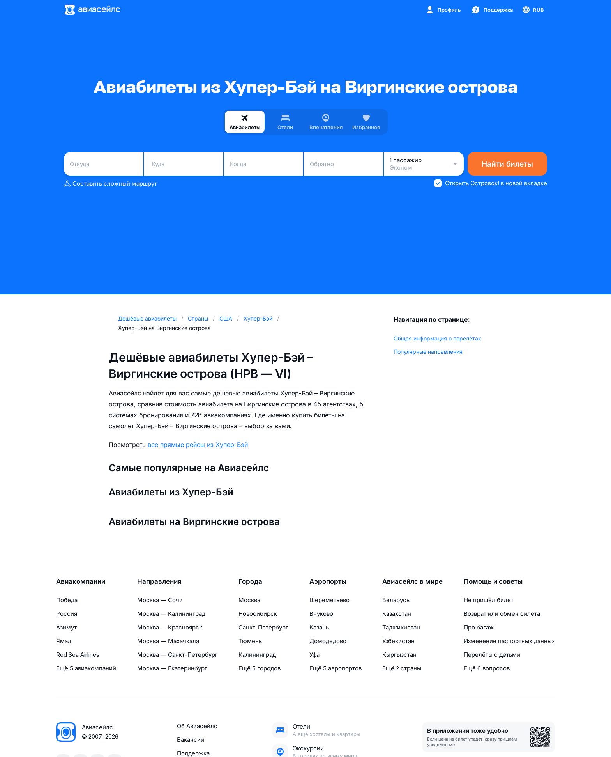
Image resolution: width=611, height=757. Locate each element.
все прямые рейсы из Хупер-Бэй (198, 445)
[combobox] (103, 164)
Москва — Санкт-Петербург (177, 654)
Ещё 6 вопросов (487, 668)
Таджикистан (401, 627)
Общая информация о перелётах (437, 338)
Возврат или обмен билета (502, 613)
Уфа (314, 654)
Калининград (257, 654)
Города (250, 581)
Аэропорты (327, 581)
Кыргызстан (399, 654)
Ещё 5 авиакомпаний (86, 668)
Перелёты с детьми (492, 654)
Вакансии (190, 739)
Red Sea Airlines (77, 654)
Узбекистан (398, 641)
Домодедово (327, 641)
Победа (67, 600)
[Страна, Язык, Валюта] (532, 10)
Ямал (63, 641)
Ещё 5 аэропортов (335, 668)
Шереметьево (329, 600)
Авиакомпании (80, 581)
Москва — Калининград (171, 613)
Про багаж (479, 627)
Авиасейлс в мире (412, 581)
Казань (319, 627)
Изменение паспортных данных (509, 641)
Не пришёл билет (489, 600)
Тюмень (250, 641)
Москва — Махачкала (168, 641)
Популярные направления (428, 351)
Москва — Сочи (160, 600)
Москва (249, 600)
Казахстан (396, 613)
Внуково (321, 613)
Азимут (66, 627)
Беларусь (396, 600)
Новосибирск (257, 613)
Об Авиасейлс (197, 726)
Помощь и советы (493, 581)
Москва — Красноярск (169, 627)
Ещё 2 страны (401, 668)
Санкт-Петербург (263, 627)
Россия (66, 613)
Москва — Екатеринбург (172, 668)
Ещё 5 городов (259, 668)
